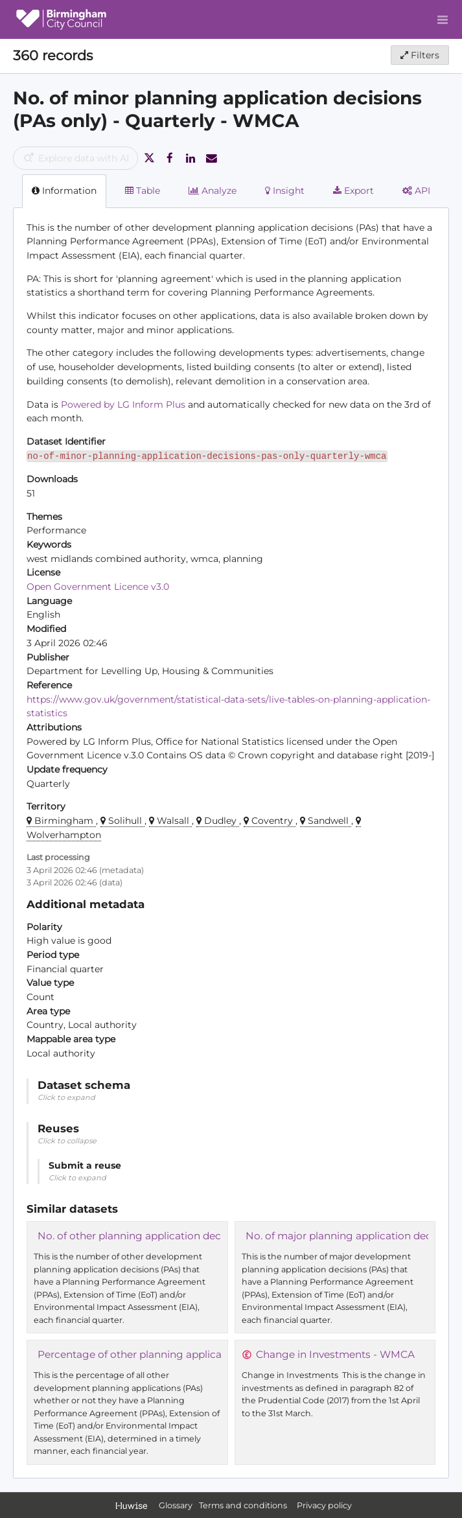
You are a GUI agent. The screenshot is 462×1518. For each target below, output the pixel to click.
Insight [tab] (285, 190)
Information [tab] (64, 190)
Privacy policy (324, 1505)
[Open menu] (442, 19)
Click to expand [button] (66, 1097)
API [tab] (416, 190)
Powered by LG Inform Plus (123, 404)
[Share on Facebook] (170, 158)
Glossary (175, 1505)
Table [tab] (142, 190)
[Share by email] (211, 158)
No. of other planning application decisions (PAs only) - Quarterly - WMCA (219, 1236)
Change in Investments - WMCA (335, 1354)
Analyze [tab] (213, 190)
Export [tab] (353, 190)
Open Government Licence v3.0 (98, 586)
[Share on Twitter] (149, 158)
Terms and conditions (244, 1505)
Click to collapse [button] (67, 1140)
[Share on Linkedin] (190, 158)
